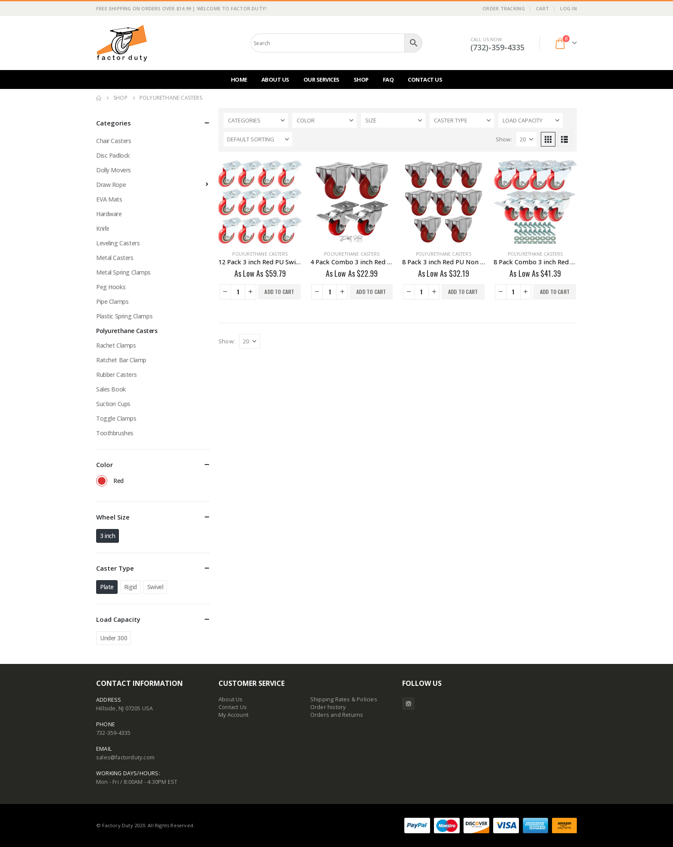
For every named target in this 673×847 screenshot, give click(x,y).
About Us (275, 79)
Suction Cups (113, 404)
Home (239, 79)
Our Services (321, 79)
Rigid (130, 587)
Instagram (408, 703)
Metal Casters (114, 258)
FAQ (388, 79)
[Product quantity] (237, 292)
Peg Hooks (110, 287)
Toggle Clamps (116, 418)
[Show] (526, 139)
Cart (542, 8)
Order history (328, 707)
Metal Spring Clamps (123, 272)
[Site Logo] (122, 42)
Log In (568, 8)
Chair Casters (113, 141)
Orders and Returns (337, 715)
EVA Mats (109, 199)
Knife (102, 228)
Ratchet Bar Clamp (121, 360)
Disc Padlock (113, 155)
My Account (233, 715)
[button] (548, 139)
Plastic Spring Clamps (124, 316)
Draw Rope (111, 184)
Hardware (109, 214)
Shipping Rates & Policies (343, 699)
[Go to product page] (260, 202)
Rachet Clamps (116, 345)
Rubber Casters (116, 374)
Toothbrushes (114, 433)
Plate (107, 587)
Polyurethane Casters (260, 254)
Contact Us (425, 79)
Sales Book (111, 389)
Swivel (155, 587)
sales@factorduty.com (125, 757)
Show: (504, 139)
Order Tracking (503, 8)
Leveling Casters (117, 243)
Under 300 (113, 638)
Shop (361, 79)
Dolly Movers (113, 170)
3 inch (107, 536)
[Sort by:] (258, 139)
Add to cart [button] (279, 291)
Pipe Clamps (112, 301)
